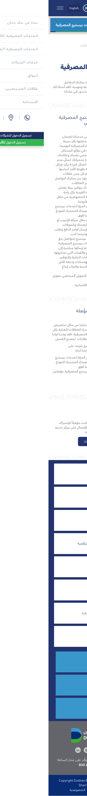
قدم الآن (57, 709)
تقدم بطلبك (43, 441)
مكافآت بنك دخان (55, 636)
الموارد (76, 566)
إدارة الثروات (60, 473)
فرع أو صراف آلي (51, 686)
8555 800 (55, 662)
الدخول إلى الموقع (53, 790)
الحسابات (74, 520)
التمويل (63, 497)
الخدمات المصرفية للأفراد (49, 45)
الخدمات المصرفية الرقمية (49, 543)
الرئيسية (78, 45)
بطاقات (63, 589)
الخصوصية (29, 790)
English (25, 8)
